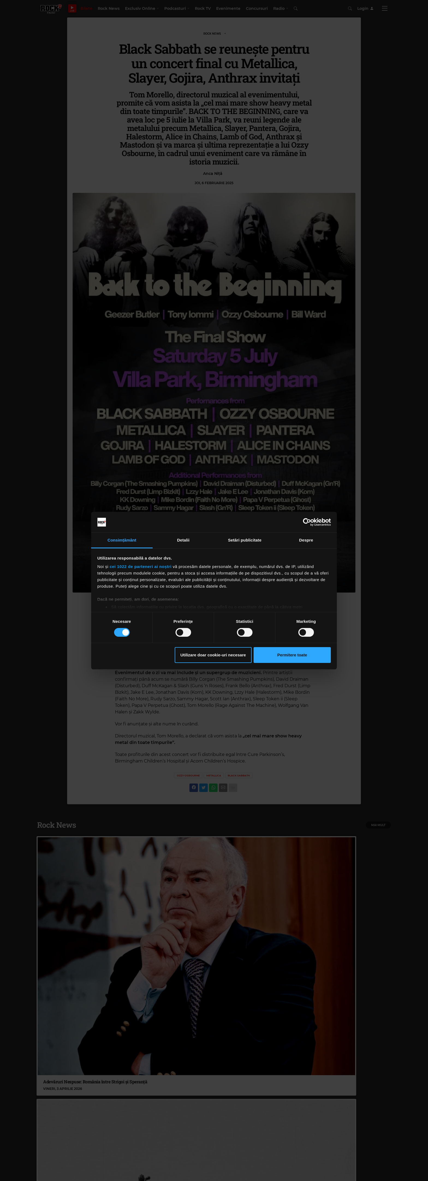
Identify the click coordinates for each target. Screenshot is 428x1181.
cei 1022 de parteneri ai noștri (140, 566)
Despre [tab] (306, 540)
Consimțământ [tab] (122, 540)
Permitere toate (292, 655)
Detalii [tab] (183, 540)
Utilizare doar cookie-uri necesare (213, 655)
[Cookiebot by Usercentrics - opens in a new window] (307, 522)
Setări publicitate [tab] (244, 540)
